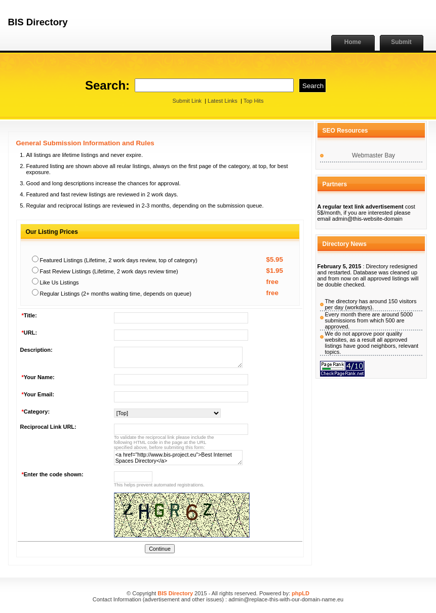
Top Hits (254, 101)
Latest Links (222, 101)
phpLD (300, 593)
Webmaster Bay (373, 155)
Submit (401, 42)
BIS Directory (175, 593)
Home (352, 42)
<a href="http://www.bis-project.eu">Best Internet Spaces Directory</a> (178, 457)
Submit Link (187, 101)
